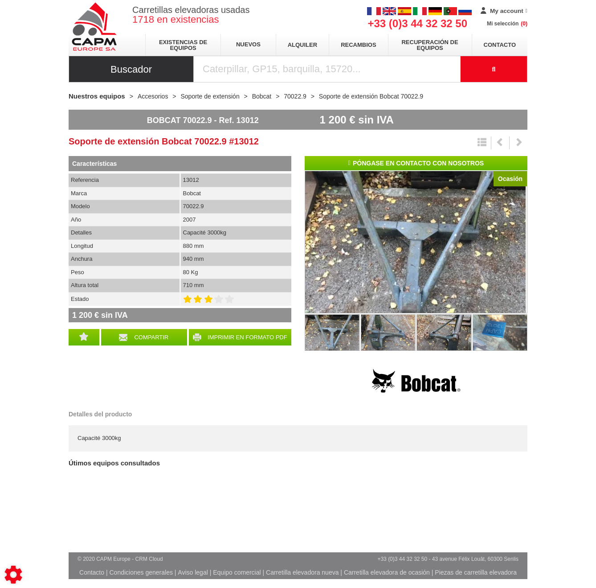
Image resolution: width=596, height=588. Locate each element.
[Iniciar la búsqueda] (494, 69)
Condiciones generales (140, 572)
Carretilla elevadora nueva (302, 572)
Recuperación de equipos (429, 45)
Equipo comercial (237, 572)
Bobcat (416, 380)
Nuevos (248, 44)
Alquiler (302, 45)
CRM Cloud (149, 559)
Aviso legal (193, 572)
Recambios (358, 45)
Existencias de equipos (183, 45)
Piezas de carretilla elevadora (476, 572)
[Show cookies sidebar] (13, 575)
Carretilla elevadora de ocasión (387, 572)
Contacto (500, 45)
